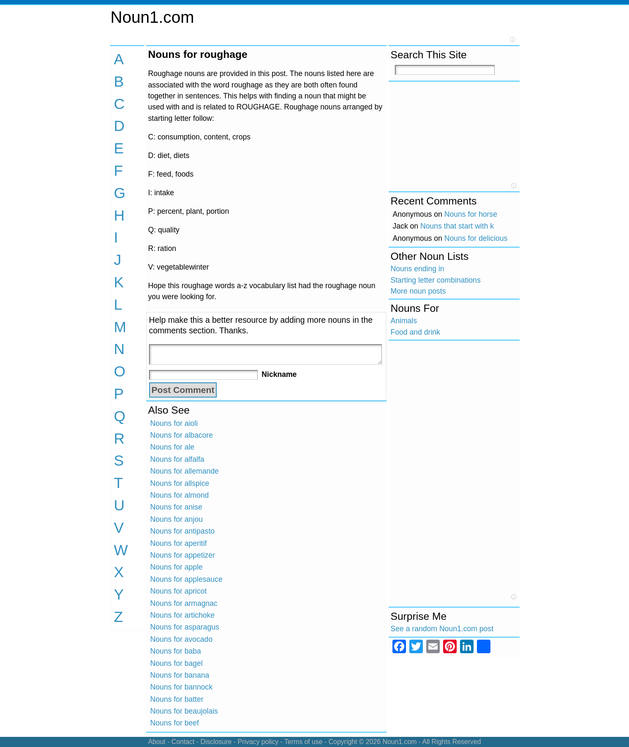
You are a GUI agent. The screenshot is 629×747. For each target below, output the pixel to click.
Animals (404, 320)
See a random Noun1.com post (442, 628)
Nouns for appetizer (182, 555)
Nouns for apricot (178, 591)
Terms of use (303, 741)
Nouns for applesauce (186, 579)
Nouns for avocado (181, 639)
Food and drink (415, 332)
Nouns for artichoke (182, 615)
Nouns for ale (172, 447)
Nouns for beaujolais (184, 711)
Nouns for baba (175, 651)
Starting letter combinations (436, 280)
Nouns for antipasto (182, 531)
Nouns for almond (179, 495)
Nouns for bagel (176, 663)
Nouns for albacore (181, 435)
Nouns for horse (470, 214)
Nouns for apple (176, 567)
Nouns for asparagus (184, 627)
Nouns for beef (174, 723)
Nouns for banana (180, 675)
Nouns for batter (177, 699)
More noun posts (418, 291)
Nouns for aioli (174, 423)
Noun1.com (152, 17)
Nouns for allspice (180, 483)
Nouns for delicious (476, 238)
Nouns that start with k (457, 226)
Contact (183, 741)
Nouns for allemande (184, 471)
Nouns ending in (417, 268)
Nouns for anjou (176, 519)
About (156, 741)
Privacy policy (257, 741)
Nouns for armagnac (184, 603)
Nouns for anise (176, 507)
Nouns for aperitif (178, 543)
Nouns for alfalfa (177, 459)
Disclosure (215, 741)
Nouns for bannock (181, 687)
